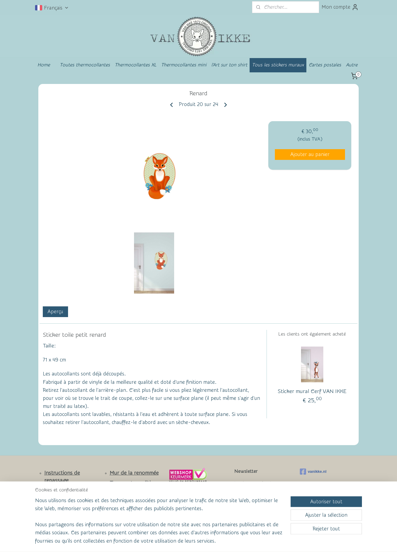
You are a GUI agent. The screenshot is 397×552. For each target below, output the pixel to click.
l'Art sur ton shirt (229, 65)
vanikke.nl (313, 471)
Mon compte (340, 7)
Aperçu (55, 311)
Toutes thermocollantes (85, 65)
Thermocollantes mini (184, 65)
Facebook (56, 510)
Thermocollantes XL (135, 65)
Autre (351, 65)
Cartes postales (325, 65)
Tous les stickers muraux (278, 65)
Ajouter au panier (310, 154)
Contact (54, 500)
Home (43, 65)
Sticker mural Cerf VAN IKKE (312, 391)
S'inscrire (249, 504)
